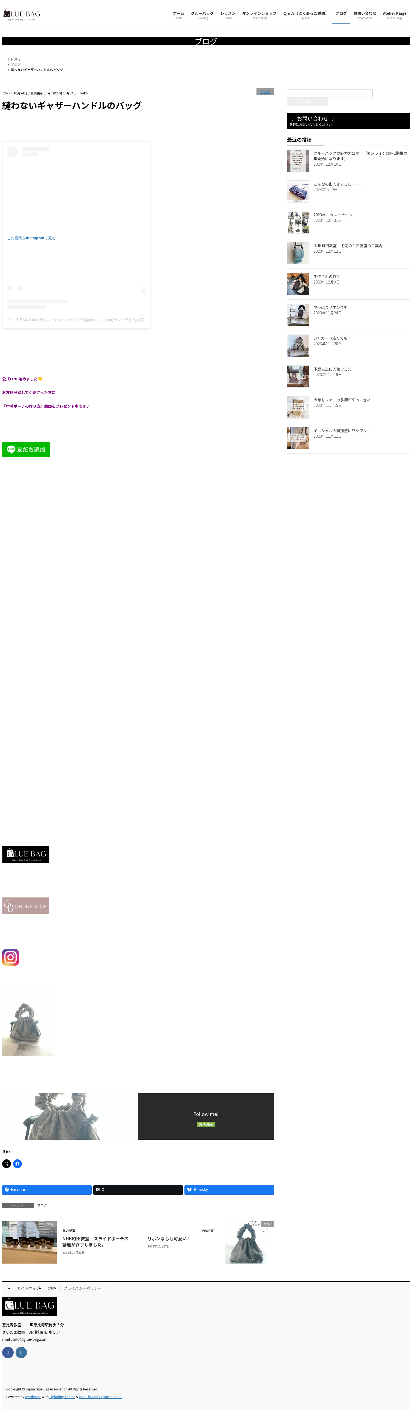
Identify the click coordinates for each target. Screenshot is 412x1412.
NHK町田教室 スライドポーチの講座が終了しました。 (95, 1241)
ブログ (265, 91)
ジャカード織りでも (331, 338)
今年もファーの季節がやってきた (342, 399)
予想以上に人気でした (333, 369)
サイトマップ (28, 1288)
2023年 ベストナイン (333, 214)
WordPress (33, 1396)
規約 (52, 1288)
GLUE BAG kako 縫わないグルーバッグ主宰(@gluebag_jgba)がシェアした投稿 (76, 320)
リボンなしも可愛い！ (169, 1238)
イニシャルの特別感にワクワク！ (342, 430)
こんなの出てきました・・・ (338, 184)
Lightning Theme (62, 1396)
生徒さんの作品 (327, 276)
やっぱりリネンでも (331, 307)
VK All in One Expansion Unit (100, 1396)
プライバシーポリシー (83, 1288)
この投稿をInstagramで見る (31, 238)
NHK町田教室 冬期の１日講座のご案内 (348, 245)
